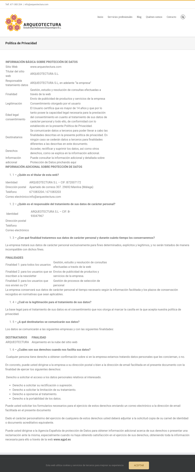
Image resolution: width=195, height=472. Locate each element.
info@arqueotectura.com (36, 4)
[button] (183, 16)
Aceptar (139, 465)
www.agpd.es (62, 439)
